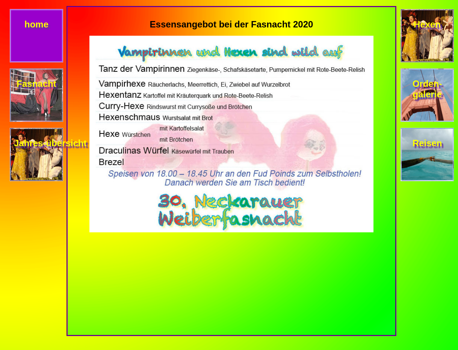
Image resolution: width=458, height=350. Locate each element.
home (36, 24)
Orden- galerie (427, 89)
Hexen (427, 24)
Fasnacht (36, 84)
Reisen (427, 143)
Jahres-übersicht (50, 143)
